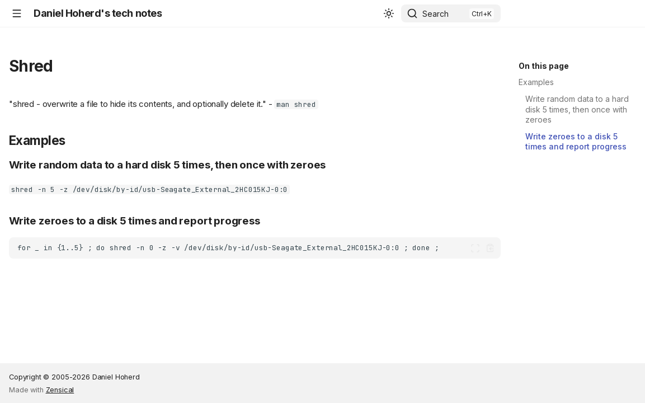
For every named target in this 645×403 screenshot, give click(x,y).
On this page (544, 66)
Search (435, 13)
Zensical (60, 390)
